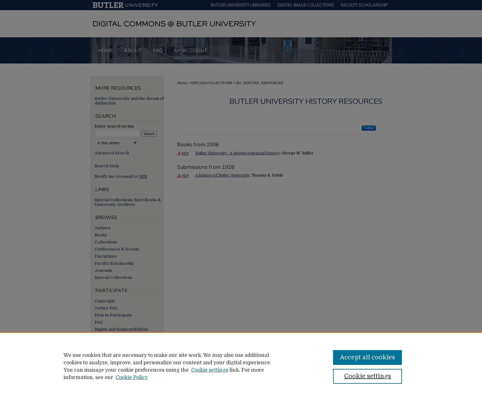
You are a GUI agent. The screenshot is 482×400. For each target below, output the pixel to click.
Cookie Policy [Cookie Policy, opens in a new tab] (132, 377)
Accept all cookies (367, 357)
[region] (241, 366)
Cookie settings (209, 370)
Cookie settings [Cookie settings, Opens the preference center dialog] (367, 376)
